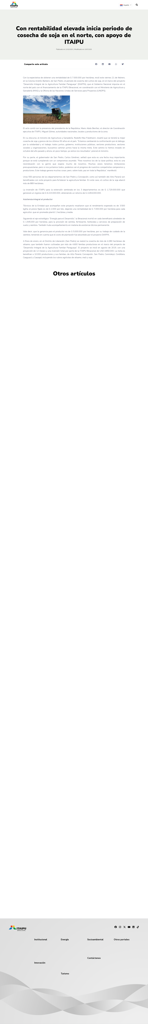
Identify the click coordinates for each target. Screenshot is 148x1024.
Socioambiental (95, 939)
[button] (96, 64)
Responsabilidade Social (74, 23)
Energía (65, 939)
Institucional (40, 939)
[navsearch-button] (137, 5)
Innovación (39, 962)
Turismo (65, 973)
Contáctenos (94, 958)
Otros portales (121, 939)
